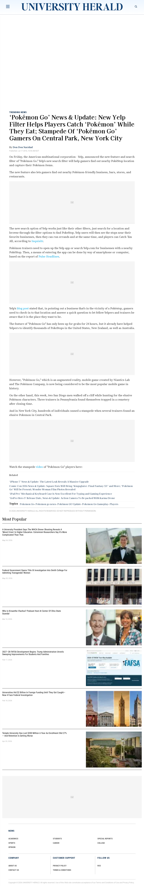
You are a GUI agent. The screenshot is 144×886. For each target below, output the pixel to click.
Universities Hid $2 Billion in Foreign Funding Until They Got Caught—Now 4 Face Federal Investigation (33, 693)
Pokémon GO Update (69, 504)
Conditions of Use (112, 883)
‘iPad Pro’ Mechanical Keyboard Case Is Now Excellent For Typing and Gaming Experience (60, 493)
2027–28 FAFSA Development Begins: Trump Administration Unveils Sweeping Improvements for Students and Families (33, 653)
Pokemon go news (46, 504)
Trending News (18, 112)
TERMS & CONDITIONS (62, 870)
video (39, 467)
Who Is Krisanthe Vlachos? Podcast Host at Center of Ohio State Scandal (31, 612)
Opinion (11, 847)
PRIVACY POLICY (60, 866)
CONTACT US (13, 870)
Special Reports (105, 838)
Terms (98, 883)
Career (56, 843)
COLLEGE (101, 843)
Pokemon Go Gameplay (95, 504)
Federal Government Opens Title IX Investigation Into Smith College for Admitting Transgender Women (34, 571)
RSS (99, 866)
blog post (23, 308)
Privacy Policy (128, 883)
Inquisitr (37, 241)
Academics (13, 838)
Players (114, 504)
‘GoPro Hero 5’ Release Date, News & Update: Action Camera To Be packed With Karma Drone (62, 498)
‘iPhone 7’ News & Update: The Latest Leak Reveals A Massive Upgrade (49, 481)
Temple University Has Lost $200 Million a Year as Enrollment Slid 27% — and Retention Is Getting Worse (34, 734)
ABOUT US (12, 866)
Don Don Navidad (23, 147)
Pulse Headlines (49, 256)
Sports (11, 843)
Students (57, 838)
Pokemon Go (27, 504)
